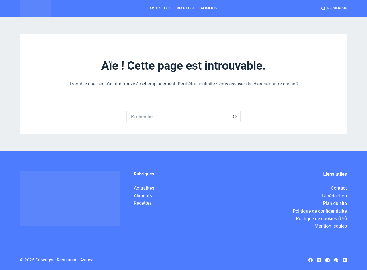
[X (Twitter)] (319, 260)
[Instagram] (327, 260)
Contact (339, 188)
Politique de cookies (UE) (321, 218)
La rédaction (334, 196)
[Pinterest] (336, 260)
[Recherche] (334, 8)
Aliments (209, 8)
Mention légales (331, 226)
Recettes (185, 8)
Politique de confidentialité (320, 211)
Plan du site (335, 203)
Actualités (160, 8)
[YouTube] (345, 260)
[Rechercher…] (177, 116)
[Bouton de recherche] (235, 116)
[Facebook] (310, 260)
